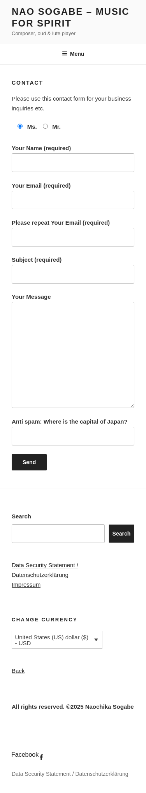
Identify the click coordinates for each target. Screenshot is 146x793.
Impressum (26, 584)
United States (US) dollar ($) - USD (51, 640)
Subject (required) (73, 270)
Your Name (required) (73, 158)
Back (18, 670)
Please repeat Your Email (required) (73, 233)
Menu (73, 54)
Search (21, 516)
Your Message (73, 350)
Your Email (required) (73, 195)
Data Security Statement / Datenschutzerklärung (70, 774)
